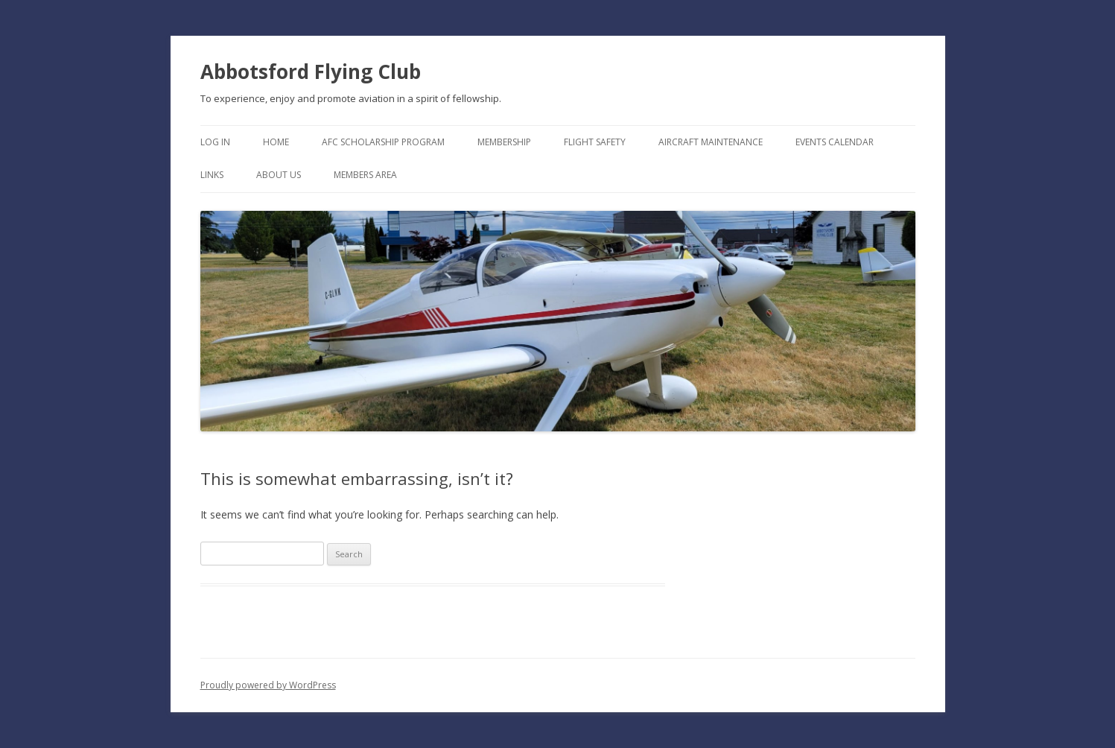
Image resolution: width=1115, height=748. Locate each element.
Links (211, 174)
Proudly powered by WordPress (268, 685)
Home (276, 142)
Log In (215, 142)
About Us (278, 174)
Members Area (365, 174)
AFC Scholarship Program (383, 142)
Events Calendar (834, 142)
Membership (504, 142)
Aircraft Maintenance (710, 142)
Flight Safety (595, 142)
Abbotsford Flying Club (310, 71)
